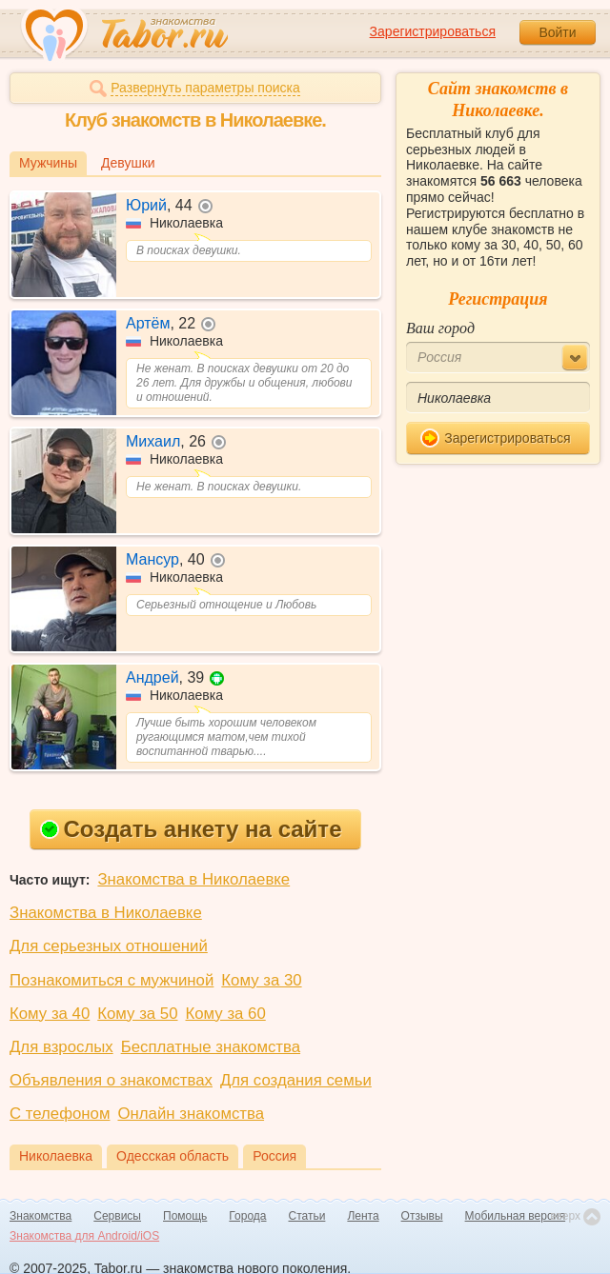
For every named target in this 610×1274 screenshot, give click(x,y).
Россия (274, 1156)
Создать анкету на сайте (191, 829)
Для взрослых (61, 1047)
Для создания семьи (296, 1080)
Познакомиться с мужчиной (112, 980)
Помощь (185, 1216)
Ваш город (440, 328)
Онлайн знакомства (190, 1114)
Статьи (307, 1216)
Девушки (128, 162)
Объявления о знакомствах (111, 1080)
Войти (557, 32)
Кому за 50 (137, 1014)
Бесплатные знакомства (210, 1047)
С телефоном (60, 1114)
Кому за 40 (50, 1014)
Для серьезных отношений (109, 946)
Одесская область (172, 1156)
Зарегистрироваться (433, 31)
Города (247, 1216)
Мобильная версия (515, 1216)
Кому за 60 (226, 1014)
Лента (362, 1216)
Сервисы (117, 1216)
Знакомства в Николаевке (193, 879)
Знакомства (40, 1216)
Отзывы (422, 1216)
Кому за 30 (261, 980)
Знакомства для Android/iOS (84, 1236)
